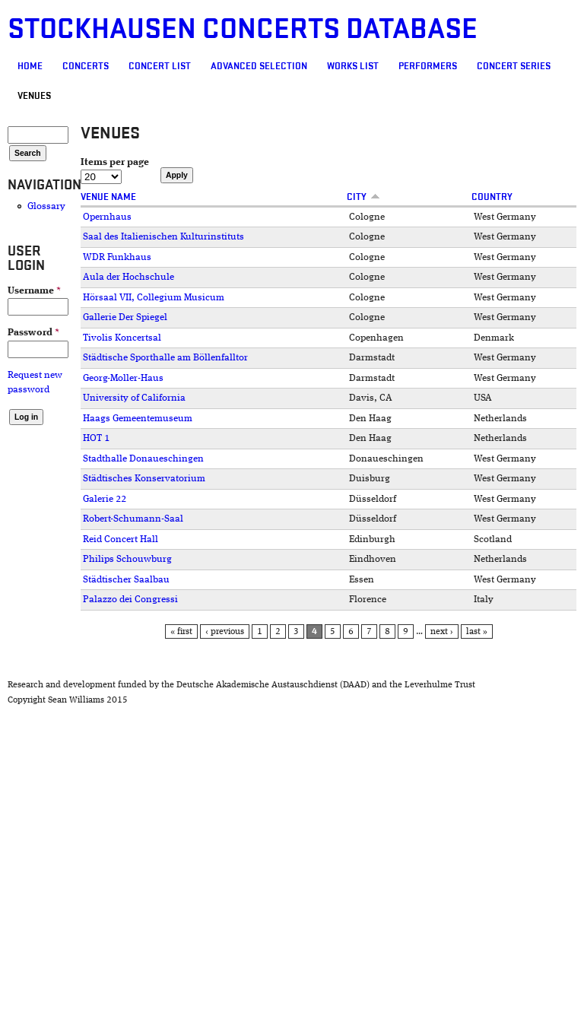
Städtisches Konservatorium (144, 479)
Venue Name (108, 197)
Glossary (46, 206)
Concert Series (514, 66)
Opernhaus (107, 217)
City (363, 197)
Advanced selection (259, 66)
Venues (34, 96)
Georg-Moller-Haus (123, 378)
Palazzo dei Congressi (130, 599)
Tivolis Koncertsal (122, 338)
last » (476, 631)
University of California (134, 398)
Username (34, 291)
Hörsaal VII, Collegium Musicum (153, 298)
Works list (353, 66)
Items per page (115, 162)
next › (441, 631)
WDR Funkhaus (117, 257)
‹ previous (224, 631)
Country (492, 197)
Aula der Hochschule (128, 277)
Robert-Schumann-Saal (133, 519)
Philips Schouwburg (127, 559)
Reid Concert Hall (120, 539)
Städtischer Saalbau (126, 580)
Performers (427, 66)
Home (30, 66)
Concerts (85, 66)
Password (33, 333)
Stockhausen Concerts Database (243, 29)
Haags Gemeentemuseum (137, 419)
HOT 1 (96, 438)
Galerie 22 (104, 499)
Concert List (160, 66)
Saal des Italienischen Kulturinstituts (163, 237)
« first (181, 631)
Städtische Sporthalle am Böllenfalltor (165, 358)
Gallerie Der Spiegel (125, 317)
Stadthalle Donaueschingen (143, 459)
